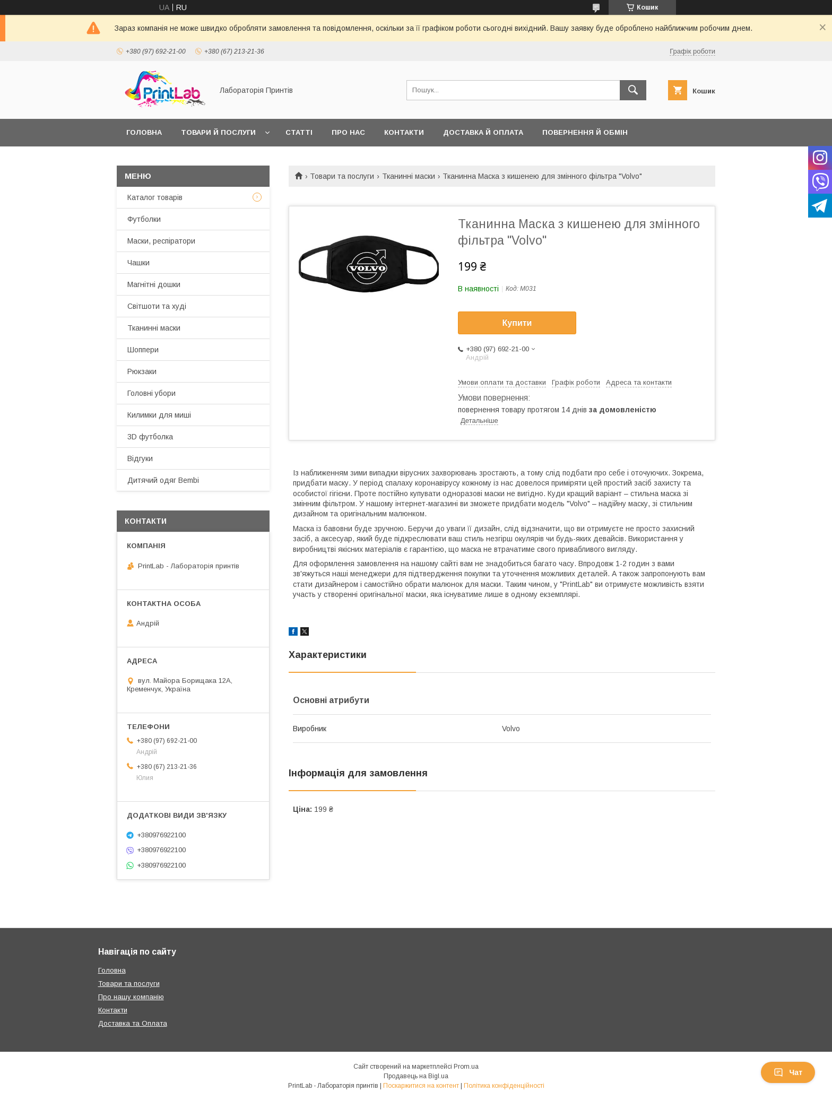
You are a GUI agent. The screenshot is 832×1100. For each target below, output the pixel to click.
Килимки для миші (159, 415)
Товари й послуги (218, 132)
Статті (299, 132)
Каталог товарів (155, 197)
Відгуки (140, 458)
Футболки (144, 219)
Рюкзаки (142, 371)
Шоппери (143, 349)
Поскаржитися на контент (421, 1085)
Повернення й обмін (585, 132)
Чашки (138, 262)
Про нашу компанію (131, 997)
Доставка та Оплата (132, 1023)
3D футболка (150, 436)
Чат (788, 1072)
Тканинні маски (408, 176)
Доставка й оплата (483, 132)
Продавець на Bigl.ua (416, 1076)
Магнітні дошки (153, 284)
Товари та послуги (342, 176)
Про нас (348, 132)
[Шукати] (633, 90)
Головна (144, 132)
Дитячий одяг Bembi (163, 480)
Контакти (404, 132)
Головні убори (151, 393)
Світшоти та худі (156, 306)
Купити (517, 322)
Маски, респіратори (161, 241)
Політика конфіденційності (504, 1085)
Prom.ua (466, 1066)
